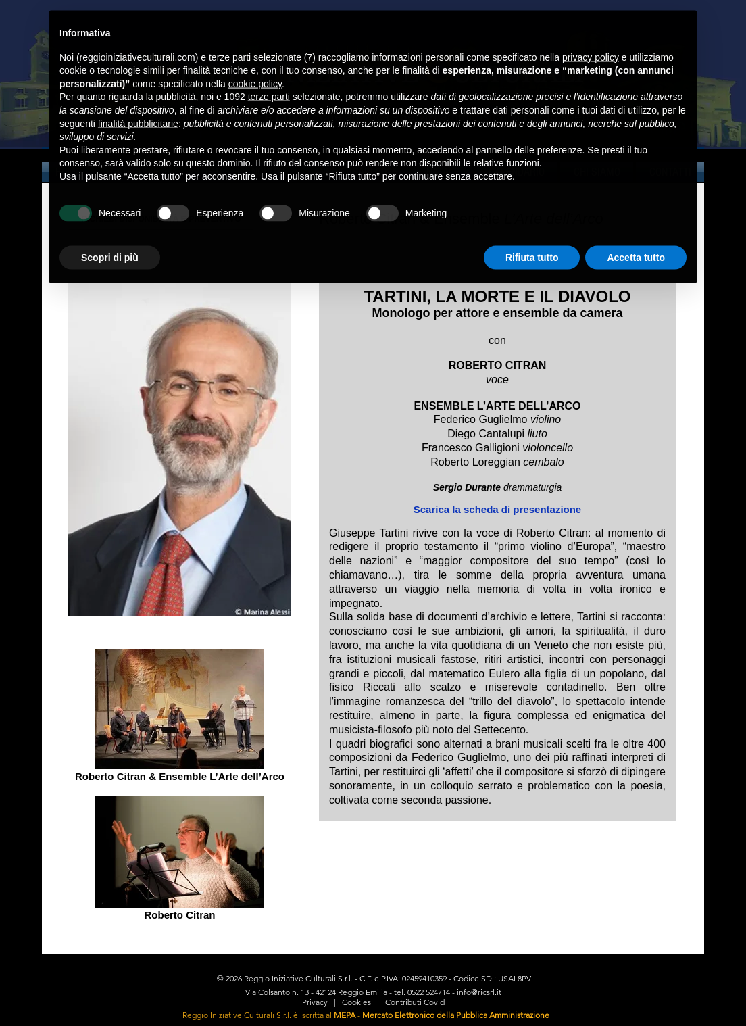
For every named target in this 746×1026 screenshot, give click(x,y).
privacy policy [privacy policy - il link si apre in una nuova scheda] (590, 37)
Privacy (315, 1002)
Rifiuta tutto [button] (532, 238)
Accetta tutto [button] (636, 238)
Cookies (359, 1002)
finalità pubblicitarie (138, 104)
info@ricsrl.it (479, 992)
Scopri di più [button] (110, 238)
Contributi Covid (415, 1002)
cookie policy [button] (255, 64)
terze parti (269, 77)
